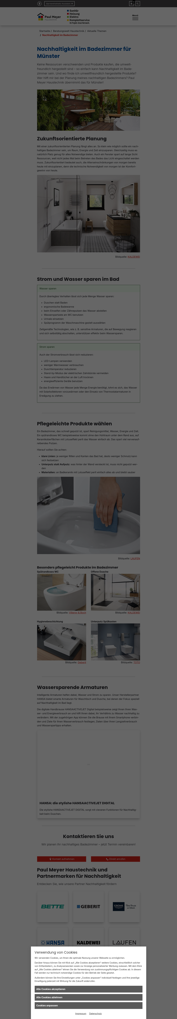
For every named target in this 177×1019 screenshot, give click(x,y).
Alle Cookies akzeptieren (50, 989)
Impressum (80, 1013)
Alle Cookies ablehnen (49, 997)
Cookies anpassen (47, 1005)
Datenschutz (95, 1013)
